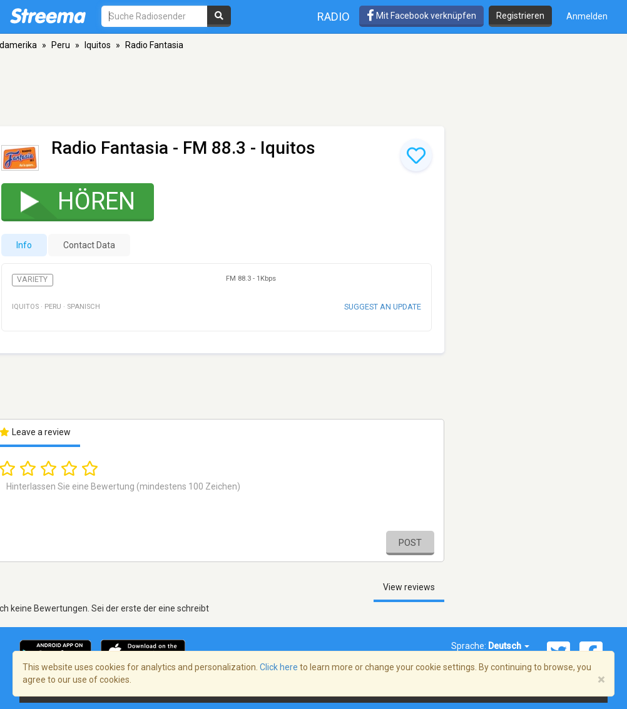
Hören (69, 201)
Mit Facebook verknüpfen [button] (421, 16)
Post (410, 542)
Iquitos (97, 45)
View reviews (409, 587)
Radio (333, 16)
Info (24, 245)
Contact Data (89, 245)
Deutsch (508, 646)
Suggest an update (382, 306)
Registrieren (520, 16)
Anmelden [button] (587, 16)
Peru (60, 45)
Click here (279, 667)
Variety (32, 279)
